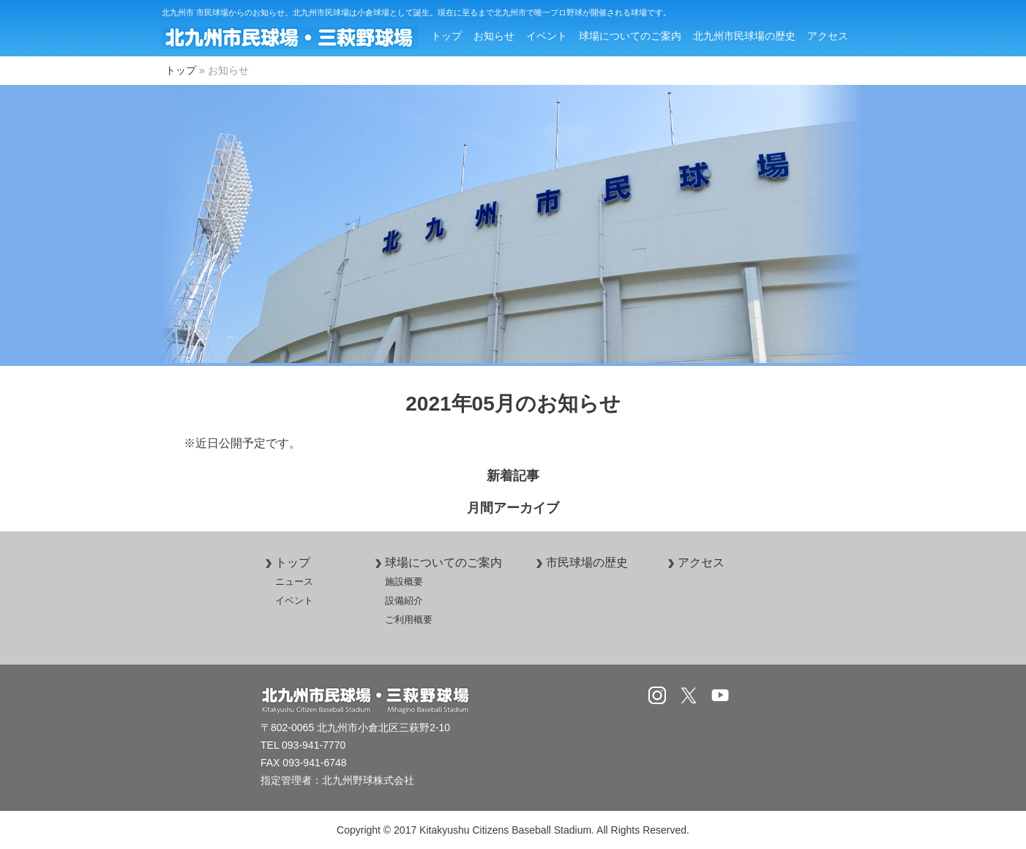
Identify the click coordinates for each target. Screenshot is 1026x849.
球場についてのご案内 (630, 36)
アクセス (827, 36)
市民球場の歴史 (579, 562)
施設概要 (404, 581)
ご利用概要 (409, 619)
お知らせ (493, 36)
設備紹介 (404, 600)
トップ (446, 36)
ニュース (294, 581)
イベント (546, 36)
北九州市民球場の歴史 (744, 36)
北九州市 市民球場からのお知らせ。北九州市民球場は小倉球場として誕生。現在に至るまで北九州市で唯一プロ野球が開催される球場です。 (416, 12)
